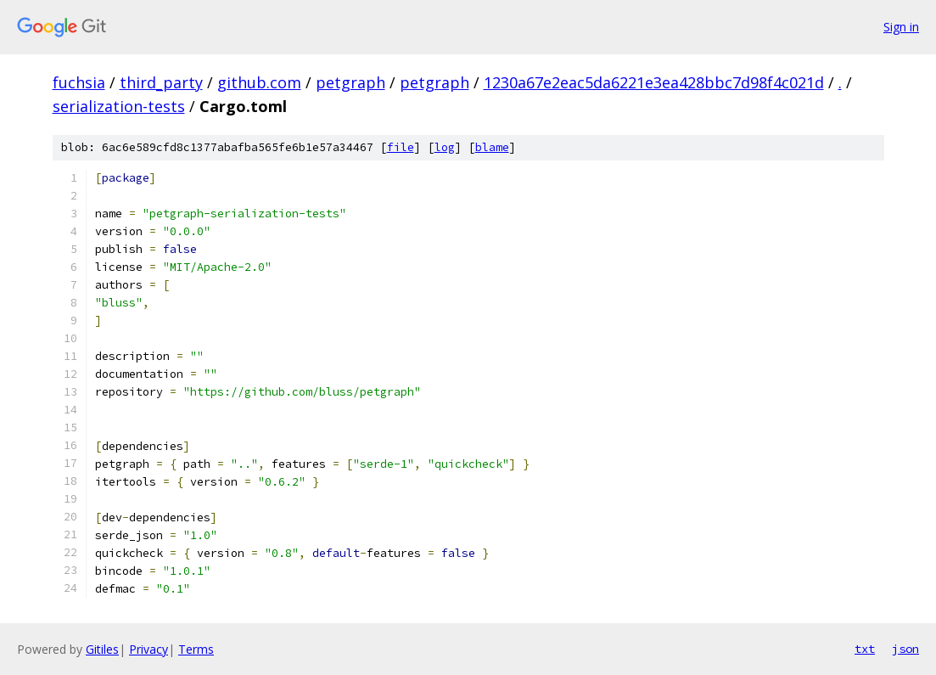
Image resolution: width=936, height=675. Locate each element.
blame (492, 147)
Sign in (901, 27)
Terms (196, 649)
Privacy (148, 649)
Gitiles (102, 649)
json (905, 648)
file (400, 147)
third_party (161, 82)
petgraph (350, 82)
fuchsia (79, 82)
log (444, 147)
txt (865, 648)
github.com (259, 82)
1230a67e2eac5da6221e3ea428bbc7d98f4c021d (654, 82)
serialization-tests (119, 106)
